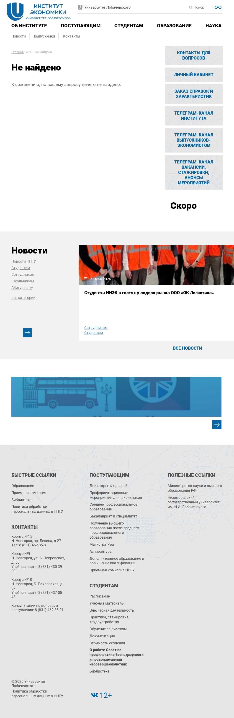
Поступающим (80, 25)
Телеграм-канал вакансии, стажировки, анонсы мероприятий (193, 172)
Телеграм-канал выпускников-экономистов (193, 140)
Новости (18, 36)
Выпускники (44, 36)
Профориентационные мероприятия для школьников (116, 495)
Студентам (128, 25)
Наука (213, 25)
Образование (174, 25)
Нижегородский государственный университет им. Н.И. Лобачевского (194, 502)
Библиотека (21, 500)
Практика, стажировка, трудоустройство (109, 619)
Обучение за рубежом (108, 629)
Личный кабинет (193, 74)
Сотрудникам (23, 274)
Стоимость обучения (107, 643)
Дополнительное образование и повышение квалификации (117, 560)
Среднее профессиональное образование (113, 506)
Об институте (29, 25)
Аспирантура (101, 551)
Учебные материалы (107, 603)
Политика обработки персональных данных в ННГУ (37, 509)
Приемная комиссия (28, 493)
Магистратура (102, 544)
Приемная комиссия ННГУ (112, 570)
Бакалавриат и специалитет (113, 516)
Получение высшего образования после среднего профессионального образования (114, 530)
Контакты (71, 36)
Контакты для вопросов (193, 55)
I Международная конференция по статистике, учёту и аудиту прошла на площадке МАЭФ (182, 301)
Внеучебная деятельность (112, 610)
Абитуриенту (22, 288)
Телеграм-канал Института (193, 115)
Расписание (100, 596)
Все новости (187, 348)
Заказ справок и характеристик (193, 94)
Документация (102, 636)
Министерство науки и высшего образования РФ (195, 488)
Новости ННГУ (23, 261)
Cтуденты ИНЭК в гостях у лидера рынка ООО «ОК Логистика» (108, 297)
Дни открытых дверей (108, 486)
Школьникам (22, 281)
